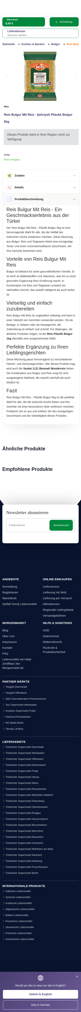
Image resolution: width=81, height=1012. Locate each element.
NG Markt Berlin (13, 722)
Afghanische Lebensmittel (18, 909)
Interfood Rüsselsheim (16, 716)
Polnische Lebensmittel (17, 933)
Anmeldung (64, 21)
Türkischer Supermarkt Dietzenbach (24, 764)
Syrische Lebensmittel (16, 897)
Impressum (9, 642)
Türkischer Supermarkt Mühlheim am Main (27, 848)
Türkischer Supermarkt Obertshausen (25, 806)
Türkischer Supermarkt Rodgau (21, 812)
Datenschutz (51, 636)
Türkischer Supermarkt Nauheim (22, 854)
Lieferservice (51, 586)
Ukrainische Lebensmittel (18, 927)
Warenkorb (9, 598)
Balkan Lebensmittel (15, 915)
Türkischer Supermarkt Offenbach (22, 759)
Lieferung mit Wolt (54, 592)
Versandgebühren (54, 615)
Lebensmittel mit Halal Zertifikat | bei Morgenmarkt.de (16, 663)
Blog (5, 630)
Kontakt (7, 647)
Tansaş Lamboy (12, 728)
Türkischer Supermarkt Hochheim (22, 842)
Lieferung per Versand (57, 598)
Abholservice (51, 604)
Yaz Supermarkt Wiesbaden (19, 704)
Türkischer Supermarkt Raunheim (22, 836)
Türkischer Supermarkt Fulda (20, 770)
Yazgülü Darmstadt (14, 686)
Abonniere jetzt (61, 525)
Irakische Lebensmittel (16, 891)
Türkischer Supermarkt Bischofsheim (24, 824)
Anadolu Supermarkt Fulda (19, 710)
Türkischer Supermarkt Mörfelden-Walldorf (27, 794)
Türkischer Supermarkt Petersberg (23, 800)
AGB (46, 630)
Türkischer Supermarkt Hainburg (22, 860)
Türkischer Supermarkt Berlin (20, 872)
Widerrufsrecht (52, 642)
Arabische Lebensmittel (17, 903)
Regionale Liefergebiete (58, 609)
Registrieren (10, 592)
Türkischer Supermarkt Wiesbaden (23, 753)
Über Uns (8, 636)
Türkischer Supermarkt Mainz (20, 782)
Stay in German (40, 1004)
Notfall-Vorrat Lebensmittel (19, 604)
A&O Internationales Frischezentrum (24, 698)
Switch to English (40, 994)
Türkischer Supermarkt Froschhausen (25, 866)
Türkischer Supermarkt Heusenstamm (25, 818)
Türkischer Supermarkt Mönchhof (22, 830)
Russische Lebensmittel (17, 921)
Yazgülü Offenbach (14, 692)
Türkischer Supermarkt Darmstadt (22, 747)
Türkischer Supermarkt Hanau (20, 776)
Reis (6, 106)
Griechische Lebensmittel (18, 939)
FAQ (5, 653)
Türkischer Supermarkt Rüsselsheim (24, 788)
